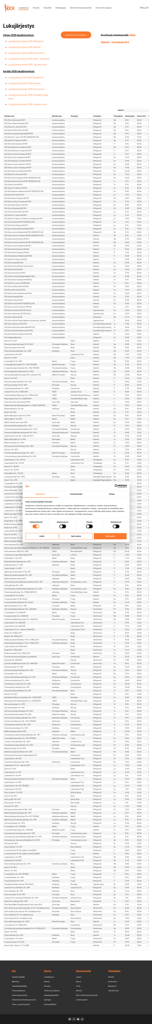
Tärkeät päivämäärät (19, 986)
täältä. (132, 35)
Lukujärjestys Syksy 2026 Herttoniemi (26, 53)
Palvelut (47, 981)
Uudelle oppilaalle (18, 977)
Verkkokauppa (60, 8)
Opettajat (47, 999)
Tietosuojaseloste (18, 990)
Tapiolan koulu (113, 990)
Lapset (78, 977)
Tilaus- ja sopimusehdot (21, 1004)
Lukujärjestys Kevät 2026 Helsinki (24, 83)
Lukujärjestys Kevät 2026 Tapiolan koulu (27, 104)
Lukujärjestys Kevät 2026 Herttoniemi (26, 89)
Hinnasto (36, 8)
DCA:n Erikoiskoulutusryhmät (80, 8)
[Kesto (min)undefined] (141, 116)
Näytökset (15, 981)
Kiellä (41, 536)
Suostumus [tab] (40, 494)
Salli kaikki (110, 536)
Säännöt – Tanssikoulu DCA (115, 42)
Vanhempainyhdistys (19, 995)
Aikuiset (79, 990)
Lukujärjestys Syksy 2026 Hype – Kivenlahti (29, 58)
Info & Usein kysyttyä (103, 8)
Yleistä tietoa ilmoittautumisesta (24, 999)
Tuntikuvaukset (82, 999)
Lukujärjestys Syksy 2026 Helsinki (24, 47)
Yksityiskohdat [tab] (76, 494)
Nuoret (78, 981)
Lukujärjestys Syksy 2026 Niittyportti (26, 41)
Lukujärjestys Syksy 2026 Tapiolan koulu (27, 64)
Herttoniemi (112, 981)
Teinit (78, 986)
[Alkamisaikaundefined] (130, 116)
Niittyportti (112, 986)
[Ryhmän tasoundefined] (60, 116)
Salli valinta (76, 536)
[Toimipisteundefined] (102, 116)
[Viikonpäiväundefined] (118, 116)
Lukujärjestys (24, 8)
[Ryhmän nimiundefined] (27, 116)
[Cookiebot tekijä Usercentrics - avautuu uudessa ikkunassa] (116, 486)
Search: (133, 110)
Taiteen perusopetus (51, 990)
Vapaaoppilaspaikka (51, 995)
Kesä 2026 (47, 8)
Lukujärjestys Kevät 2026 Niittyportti (26, 77)
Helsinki (111, 977)
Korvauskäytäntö (50, 1004)
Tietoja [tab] (112, 494)
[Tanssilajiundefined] (80, 116)
